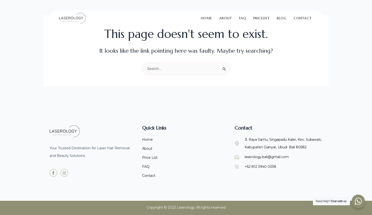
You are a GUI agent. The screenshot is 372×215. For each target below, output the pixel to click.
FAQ (242, 15)
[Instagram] (64, 173)
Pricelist (261, 15)
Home (206, 15)
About (225, 15)
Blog (282, 15)
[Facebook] (53, 173)
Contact (303, 15)
